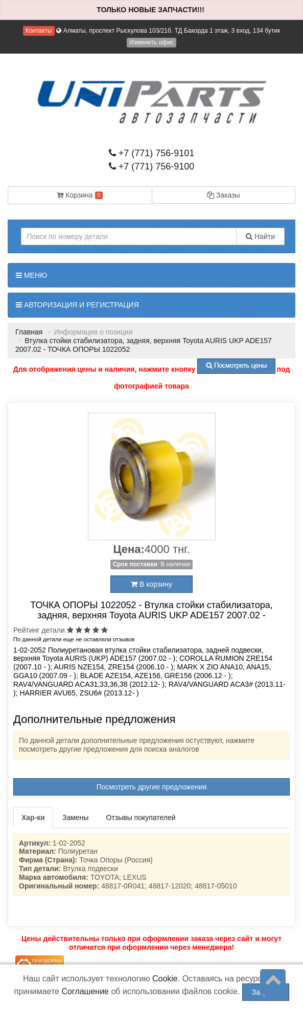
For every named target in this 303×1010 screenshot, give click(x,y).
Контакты (39, 30)
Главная (28, 332)
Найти (260, 236)
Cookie (165, 978)
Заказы (223, 195)
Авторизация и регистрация (77, 305)
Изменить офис (151, 42)
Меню (31, 275)
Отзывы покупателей (140, 817)
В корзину (151, 584)
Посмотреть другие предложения (152, 787)
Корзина (80, 195)
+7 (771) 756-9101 (152, 153)
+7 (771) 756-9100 (152, 166)
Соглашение (85, 991)
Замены (75, 817)
